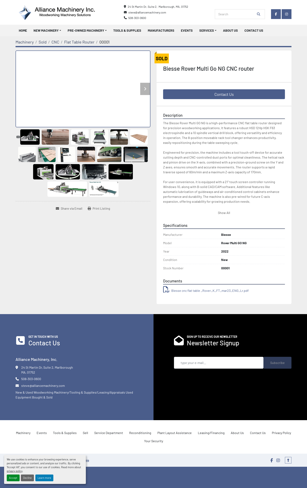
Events (187, 30)
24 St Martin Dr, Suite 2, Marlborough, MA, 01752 (158, 6)
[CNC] (55, 41)
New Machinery (46, 30)
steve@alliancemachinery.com (147, 12)
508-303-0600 (137, 18)
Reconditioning (140, 433)
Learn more (44, 477)
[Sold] (43, 41)
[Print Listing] (99, 208)
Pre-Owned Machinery (86, 30)
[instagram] (286, 14)
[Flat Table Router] (79, 41)
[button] (47, 30)
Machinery (23, 433)
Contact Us (253, 30)
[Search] (237, 14)
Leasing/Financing (211, 433)
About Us (230, 30)
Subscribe (277, 363)
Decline (27, 477)
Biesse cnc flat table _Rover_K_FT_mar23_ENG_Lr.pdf (206, 290)
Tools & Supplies (127, 30)
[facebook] (276, 14)
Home (23, 30)
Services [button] (206, 30)
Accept (13, 477)
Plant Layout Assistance (174, 433)
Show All (224, 213)
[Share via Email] (69, 208)
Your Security (153, 441)
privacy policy (14, 471)
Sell (85, 433)
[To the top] (288, 460)
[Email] (218, 363)
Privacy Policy (281, 433)
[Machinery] (25, 41)
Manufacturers (161, 30)
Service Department (108, 433)
